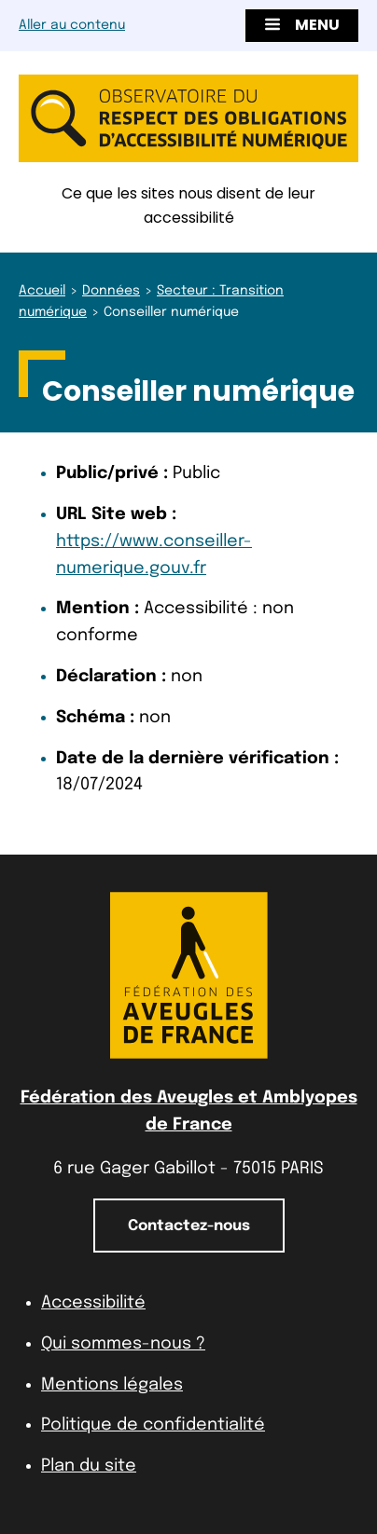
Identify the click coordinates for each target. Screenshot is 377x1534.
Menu (302, 24)
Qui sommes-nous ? (123, 1343)
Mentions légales (112, 1384)
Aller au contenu (72, 25)
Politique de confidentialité (153, 1425)
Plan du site (88, 1466)
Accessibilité (93, 1302)
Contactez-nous (189, 1226)
